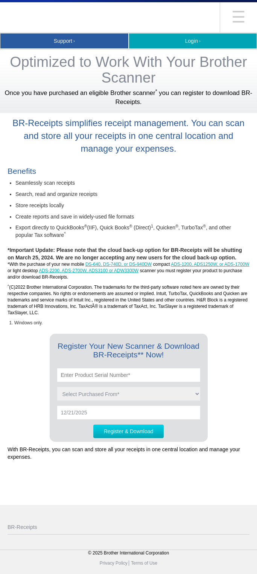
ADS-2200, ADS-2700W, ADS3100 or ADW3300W (88, 270)
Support (63, 41)
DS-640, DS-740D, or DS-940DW (118, 264)
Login (191, 41)
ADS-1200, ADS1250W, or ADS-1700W (210, 264)
